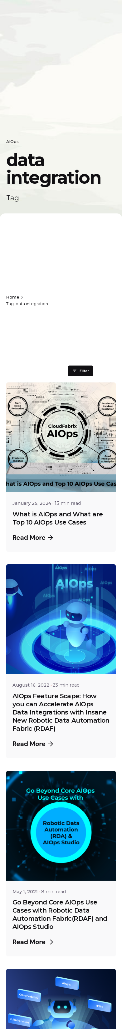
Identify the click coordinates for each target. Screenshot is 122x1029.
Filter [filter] (80, 370)
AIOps (12, 141)
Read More (32, 537)
